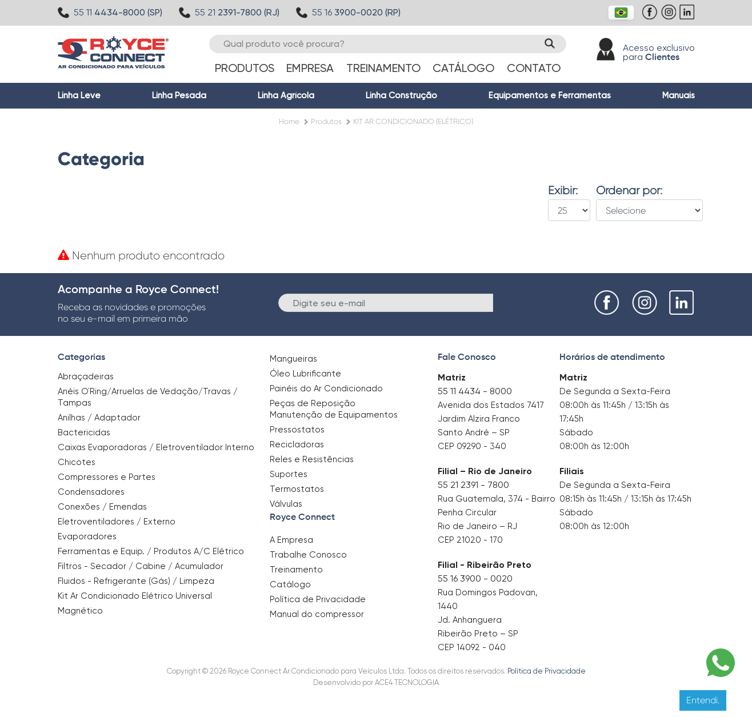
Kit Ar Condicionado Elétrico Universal (135, 596)
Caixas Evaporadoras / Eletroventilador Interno (156, 447)
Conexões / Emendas (102, 507)
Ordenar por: (629, 191)
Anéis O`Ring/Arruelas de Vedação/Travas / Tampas (148, 397)
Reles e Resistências (312, 459)
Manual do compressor (317, 614)
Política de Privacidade (318, 599)
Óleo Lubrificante (305, 373)
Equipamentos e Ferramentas (550, 95)
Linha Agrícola (286, 95)
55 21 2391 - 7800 (473, 484)
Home (289, 121)
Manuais (678, 95)
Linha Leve (79, 95)
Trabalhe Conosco (308, 555)
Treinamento (383, 68)
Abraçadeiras (86, 376)
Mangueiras (293, 359)
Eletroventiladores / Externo (116, 521)
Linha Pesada (179, 95)
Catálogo (463, 68)
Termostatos (297, 489)
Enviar (512, 302)
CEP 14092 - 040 (472, 647)
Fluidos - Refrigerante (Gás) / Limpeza (136, 581)
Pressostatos (297, 429)
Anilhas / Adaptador (99, 417)
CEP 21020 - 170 (470, 540)
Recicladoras (297, 444)
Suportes (288, 474)
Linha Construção (401, 95)
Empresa (310, 68)
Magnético (80, 607)
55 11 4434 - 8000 (475, 391)
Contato (534, 68)
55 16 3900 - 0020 (475, 578)
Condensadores (91, 492)
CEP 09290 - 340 (472, 446)
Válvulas (286, 504)
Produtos (244, 68)
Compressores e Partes (106, 477)
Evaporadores (87, 536)
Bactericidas (84, 432)
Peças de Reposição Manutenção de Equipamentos (334, 409)
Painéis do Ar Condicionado (326, 388)
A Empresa (291, 540)
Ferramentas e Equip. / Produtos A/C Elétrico (151, 551)
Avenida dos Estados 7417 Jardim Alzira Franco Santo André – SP (491, 419)
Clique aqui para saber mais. (489, 700)
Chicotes (76, 462)
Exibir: (563, 191)
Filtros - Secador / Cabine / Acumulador (140, 566)
